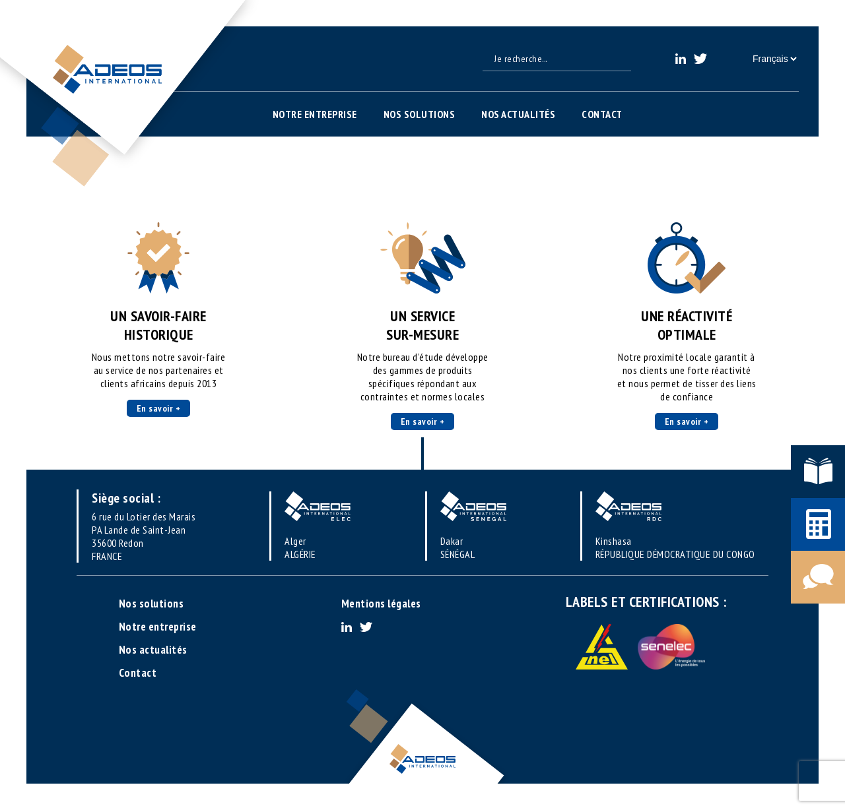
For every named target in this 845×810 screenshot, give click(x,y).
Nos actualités (518, 114)
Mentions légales (381, 603)
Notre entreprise (315, 114)
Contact (602, 114)
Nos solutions (420, 114)
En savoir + (159, 408)
